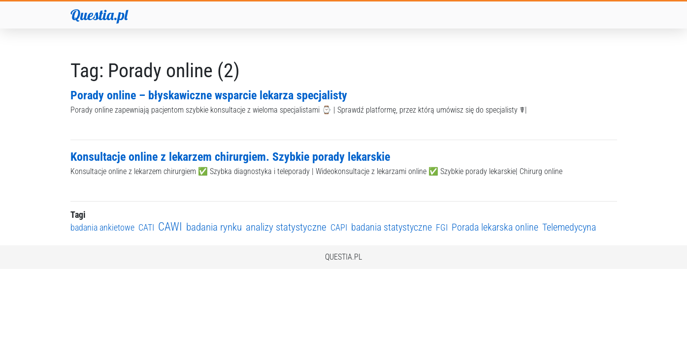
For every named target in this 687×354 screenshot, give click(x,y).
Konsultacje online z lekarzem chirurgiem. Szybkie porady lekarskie (230, 157)
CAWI (170, 227)
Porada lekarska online (495, 227)
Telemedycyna (569, 227)
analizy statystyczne (286, 227)
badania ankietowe (102, 227)
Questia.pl (99, 14)
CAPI (338, 227)
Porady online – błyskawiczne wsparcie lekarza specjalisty (208, 95)
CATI (146, 227)
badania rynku (214, 227)
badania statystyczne (391, 227)
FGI (442, 227)
